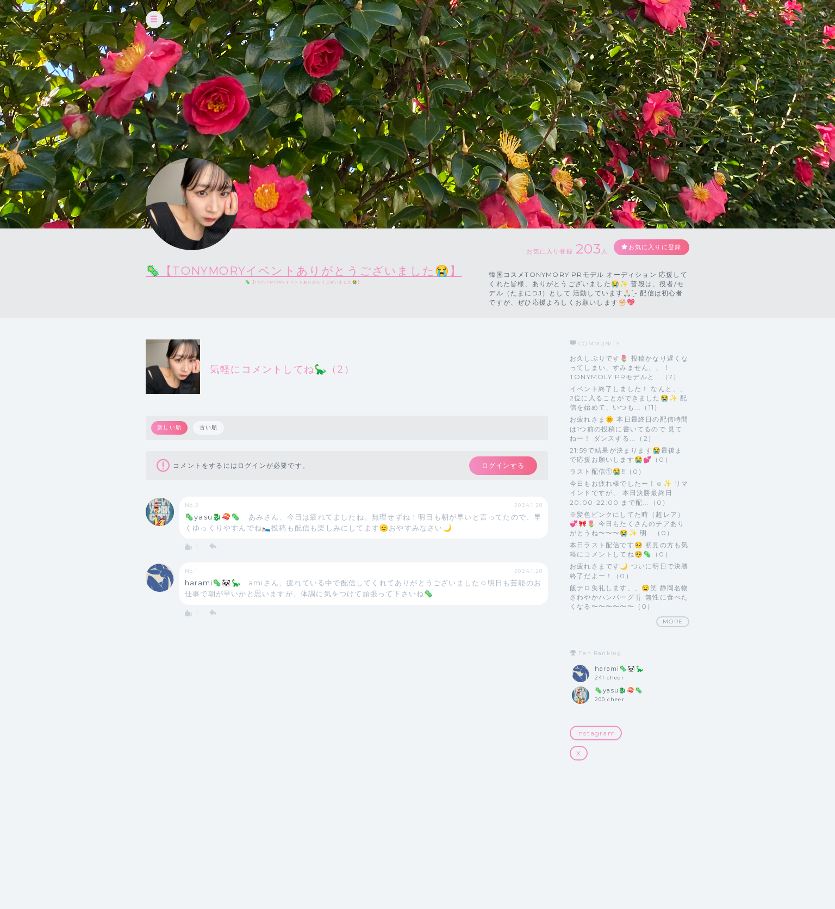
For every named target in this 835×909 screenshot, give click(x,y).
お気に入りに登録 (655, 252)
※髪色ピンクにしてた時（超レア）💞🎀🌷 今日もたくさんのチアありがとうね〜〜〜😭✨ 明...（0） (627, 541)
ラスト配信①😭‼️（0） (607, 489)
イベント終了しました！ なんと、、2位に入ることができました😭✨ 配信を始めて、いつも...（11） (628, 416)
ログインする (498, 484)
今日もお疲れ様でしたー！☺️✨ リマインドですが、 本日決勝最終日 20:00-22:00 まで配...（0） (629, 510)
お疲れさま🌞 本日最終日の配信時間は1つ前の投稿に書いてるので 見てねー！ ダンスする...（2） (629, 446)
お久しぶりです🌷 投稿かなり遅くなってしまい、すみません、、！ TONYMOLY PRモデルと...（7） (629, 385)
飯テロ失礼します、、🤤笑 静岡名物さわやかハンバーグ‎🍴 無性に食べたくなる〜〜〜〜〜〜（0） (629, 614)
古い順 (210, 445)
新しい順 (170, 445)
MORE (673, 639)
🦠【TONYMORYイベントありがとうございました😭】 (325, 270)
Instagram (595, 750)
